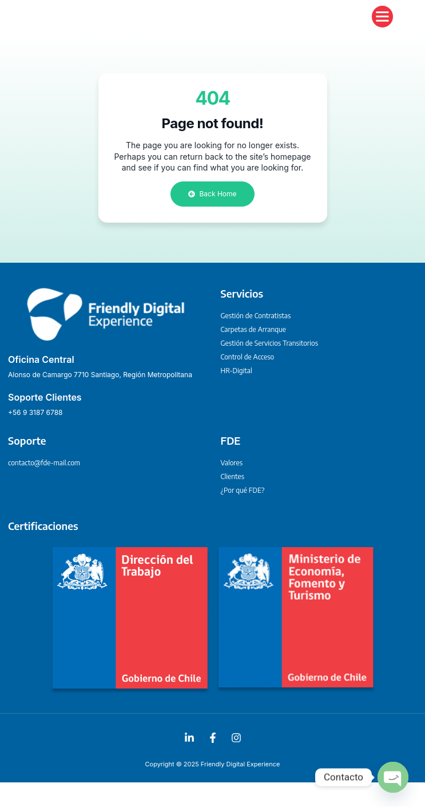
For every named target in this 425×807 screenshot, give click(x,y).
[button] (383, 28)
